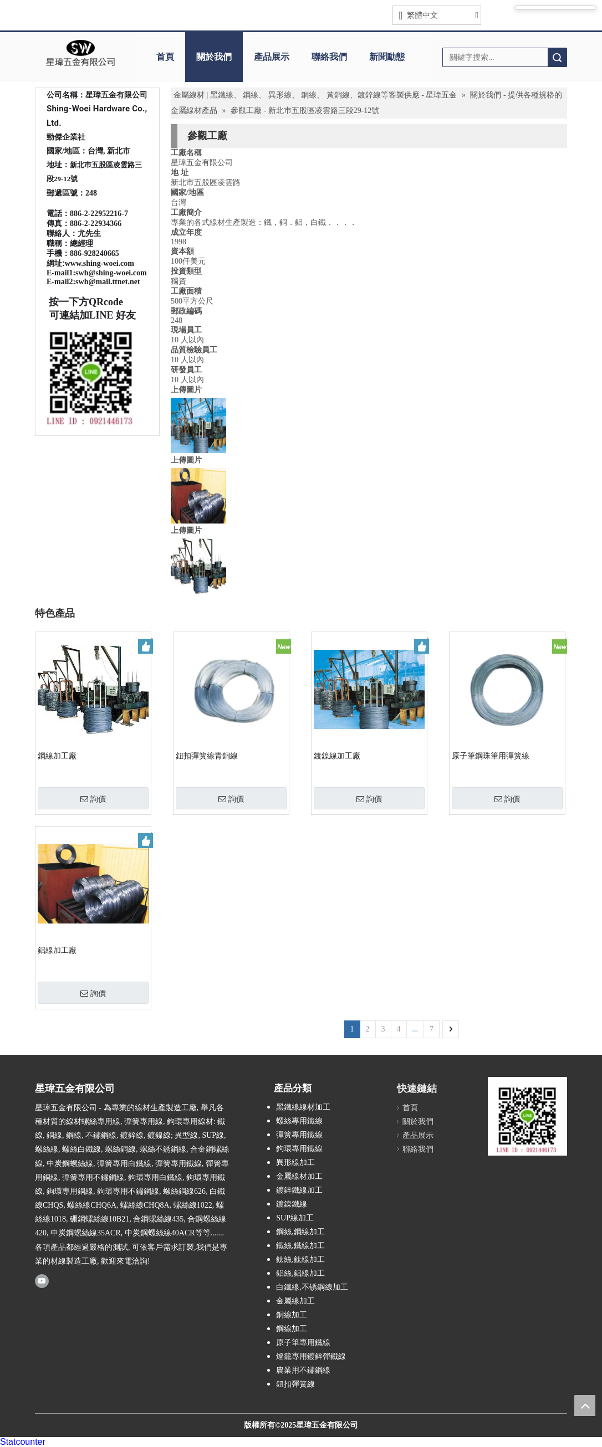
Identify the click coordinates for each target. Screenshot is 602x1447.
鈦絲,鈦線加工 (300, 1259)
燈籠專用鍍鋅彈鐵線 (311, 1356)
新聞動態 (387, 56)
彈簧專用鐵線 (299, 1135)
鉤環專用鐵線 (299, 1149)
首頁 (165, 56)
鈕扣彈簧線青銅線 (207, 756)
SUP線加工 (295, 1218)
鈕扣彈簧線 (295, 1384)
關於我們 (214, 56)
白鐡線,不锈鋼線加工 (312, 1287)
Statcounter (22, 1441)
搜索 (557, 57)
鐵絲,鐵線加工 (300, 1245)
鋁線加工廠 (57, 950)
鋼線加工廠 (57, 756)
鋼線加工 (291, 1329)
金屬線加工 (295, 1301)
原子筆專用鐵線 (303, 1342)
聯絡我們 (329, 56)
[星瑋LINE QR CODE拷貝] (527, 1116)
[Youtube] (42, 1281)
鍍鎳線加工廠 (337, 756)
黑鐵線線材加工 (303, 1107)
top (584, 1405)
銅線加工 (291, 1315)
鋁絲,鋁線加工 (300, 1273)
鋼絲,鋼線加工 (300, 1232)
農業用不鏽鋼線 (303, 1370)
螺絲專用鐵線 (299, 1121)
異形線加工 (295, 1162)
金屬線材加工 (299, 1176)
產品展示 (271, 56)
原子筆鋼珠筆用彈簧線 (490, 756)
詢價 (93, 798)
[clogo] (80, 53)
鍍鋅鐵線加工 (299, 1190)
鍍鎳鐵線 (291, 1204)
